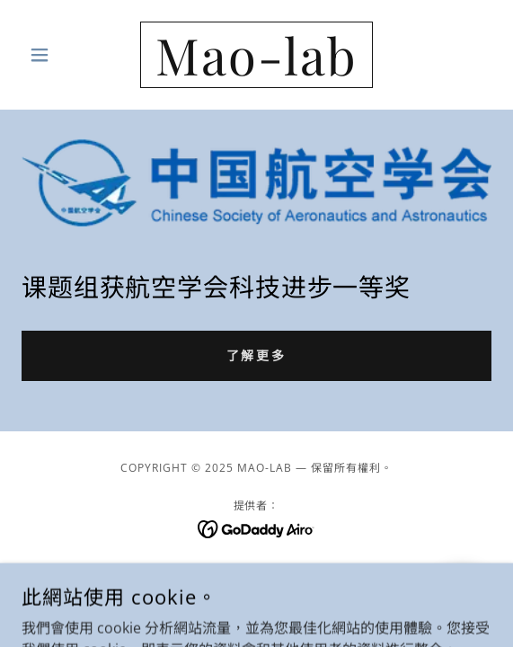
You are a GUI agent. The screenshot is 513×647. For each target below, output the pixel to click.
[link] (256, 55)
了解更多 (256, 355)
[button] (57, 55)
